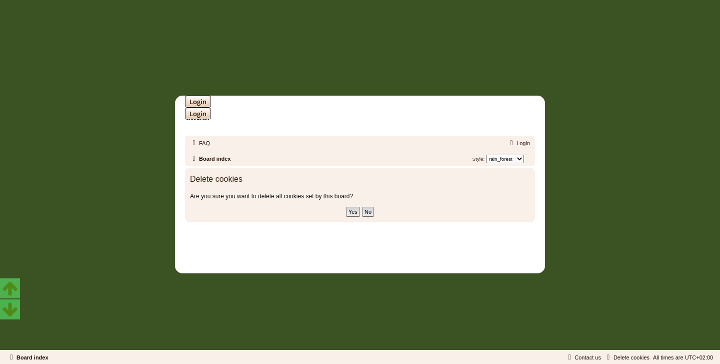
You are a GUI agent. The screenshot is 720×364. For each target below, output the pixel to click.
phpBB (334, 244)
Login (198, 101)
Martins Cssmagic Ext (386, 251)
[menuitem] (200, 143)
